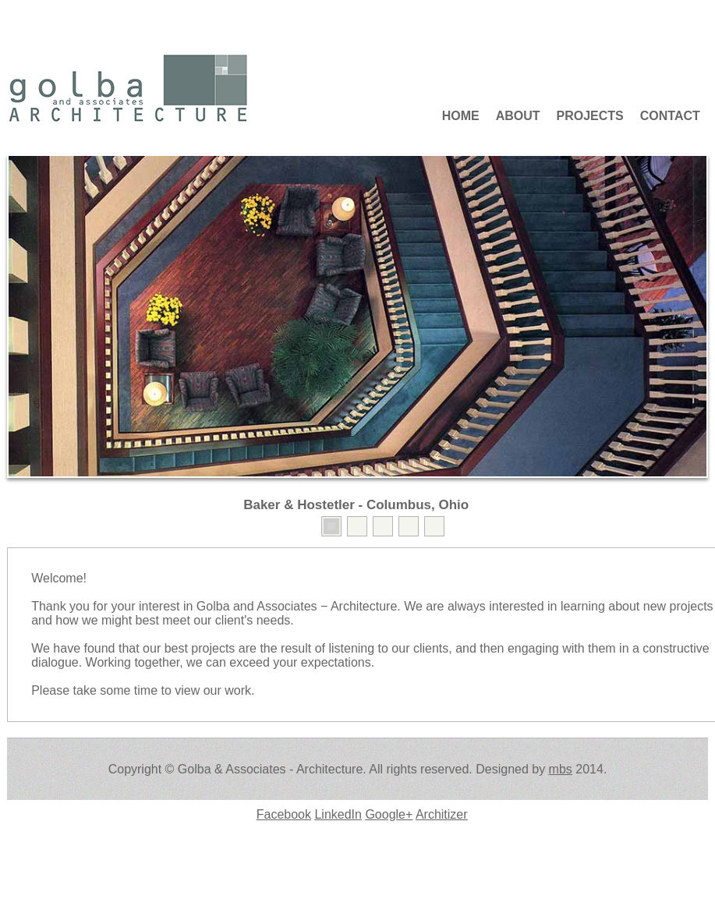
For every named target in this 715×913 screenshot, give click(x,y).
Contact (670, 115)
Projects (590, 115)
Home (461, 115)
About (518, 115)
